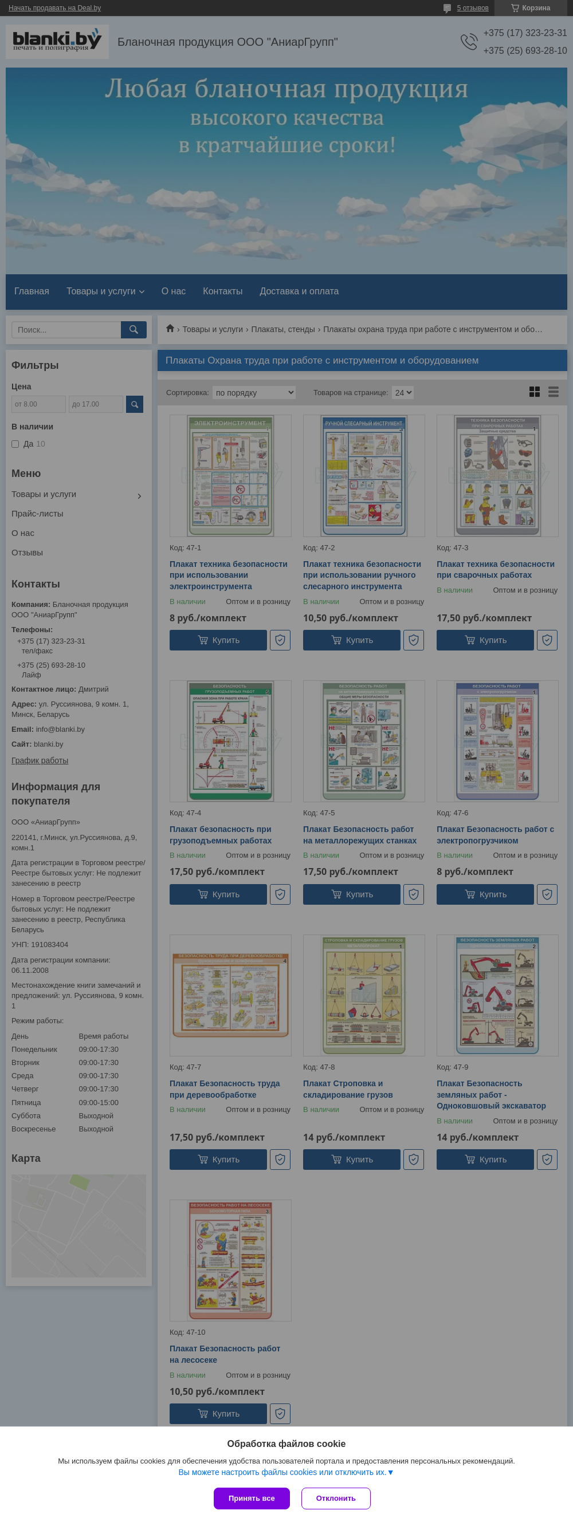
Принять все (252, 1498)
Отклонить (336, 1498)
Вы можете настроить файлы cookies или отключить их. (282, 1472)
